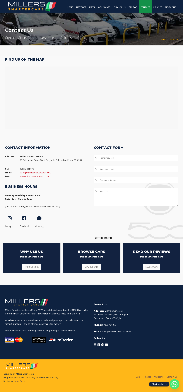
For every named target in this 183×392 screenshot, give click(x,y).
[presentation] (117, 217)
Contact (145, 7)
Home (70, 7)
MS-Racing (170, 7)
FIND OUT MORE (32, 267)
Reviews (133, 7)
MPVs (92, 7)
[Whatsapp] (174, 384)
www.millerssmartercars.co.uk (34, 176)
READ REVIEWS (151, 267)
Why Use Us (120, 7)
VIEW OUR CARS (91, 267)
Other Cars (104, 7)
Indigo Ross (19, 381)
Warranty (158, 376)
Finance (157, 7)
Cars (138, 376)
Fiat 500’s (81, 7)
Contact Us (171, 376)
